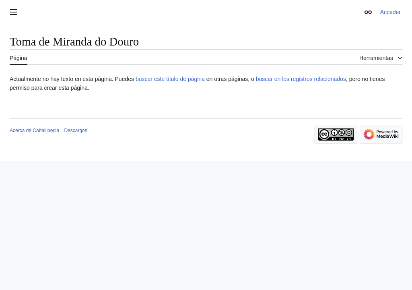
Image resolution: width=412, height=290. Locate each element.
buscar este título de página (170, 79)
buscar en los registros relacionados (301, 79)
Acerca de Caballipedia (34, 130)
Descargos (75, 130)
